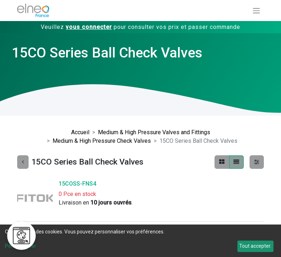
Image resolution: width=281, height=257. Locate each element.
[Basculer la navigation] (256, 10)
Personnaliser (20, 246)
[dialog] (140, 241)
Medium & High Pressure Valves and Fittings (154, 132)
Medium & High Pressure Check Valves (102, 140)
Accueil (80, 132)
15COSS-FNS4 (77, 183)
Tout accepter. (255, 246)
